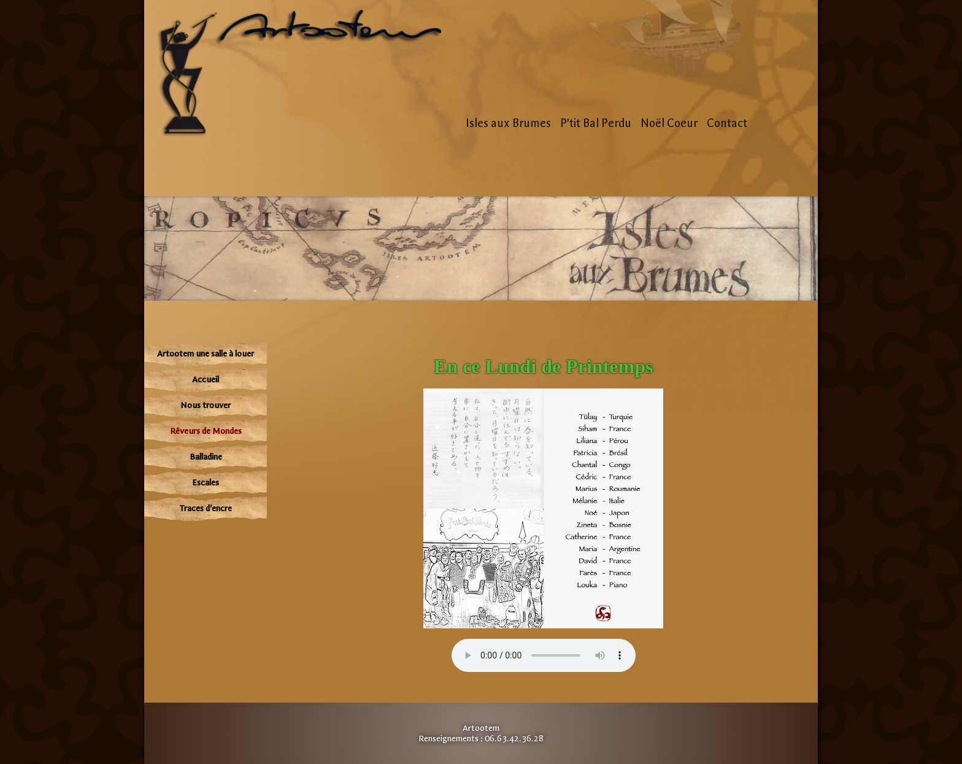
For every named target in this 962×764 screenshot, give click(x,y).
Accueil (205, 379)
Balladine (206, 457)
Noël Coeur (669, 123)
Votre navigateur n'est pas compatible (544, 655)
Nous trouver (205, 405)
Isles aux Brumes (508, 123)
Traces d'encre (206, 508)
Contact (727, 123)
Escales (205, 482)
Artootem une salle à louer (205, 354)
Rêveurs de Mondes (206, 431)
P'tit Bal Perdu (595, 123)
